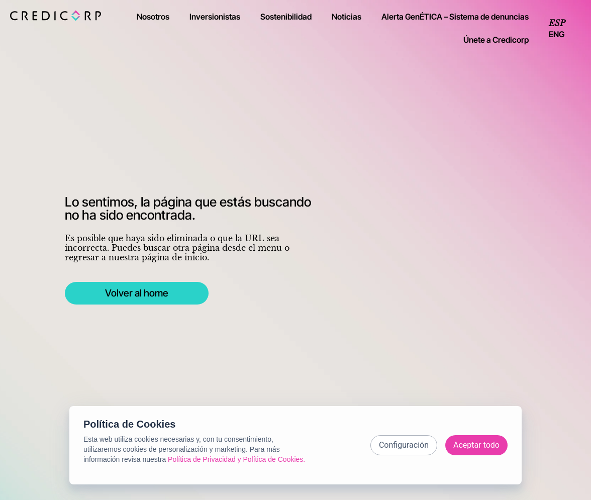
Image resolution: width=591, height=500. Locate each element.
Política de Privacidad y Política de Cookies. (236, 457)
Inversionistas (214, 17)
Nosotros (153, 17)
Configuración (404, 442)
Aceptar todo (476, 442)
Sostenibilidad (286, 17)
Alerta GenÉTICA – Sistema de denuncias (455, 17)
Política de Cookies (129, 422)
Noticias (346, 17)
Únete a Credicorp (496, 40)
